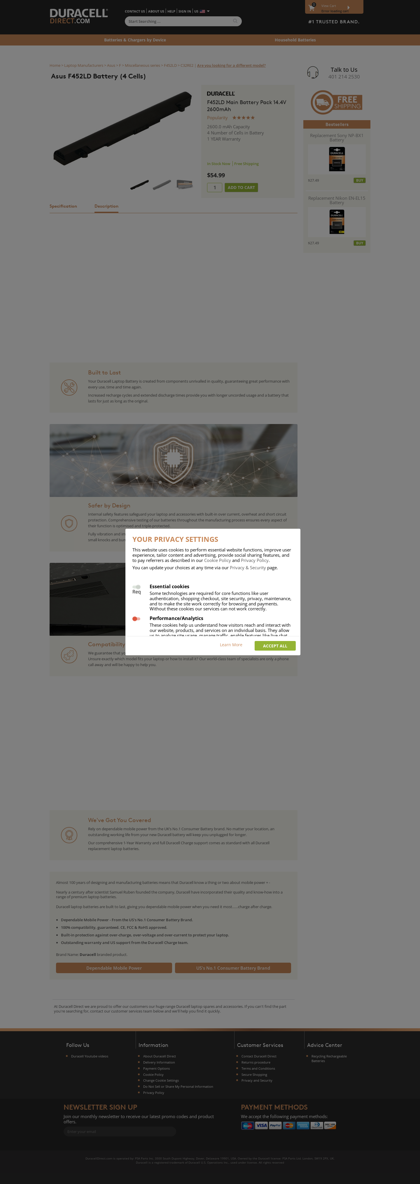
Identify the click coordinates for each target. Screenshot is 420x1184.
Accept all (275, 646)
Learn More (231, 644)
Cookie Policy (217, 560)
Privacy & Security (248, 567)
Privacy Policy (255, 560)
